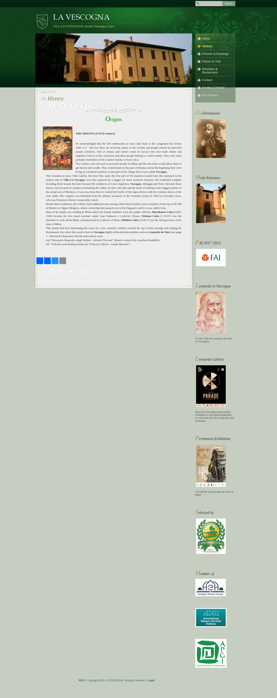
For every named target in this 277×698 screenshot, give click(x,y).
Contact (207, 80)
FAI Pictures (210, 95)
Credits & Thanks (213, 87)
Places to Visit (211, 61)
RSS (81, 680)
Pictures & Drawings (215, 53)
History (207, 46)
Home (44, 91)
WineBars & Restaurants (210, 70)
